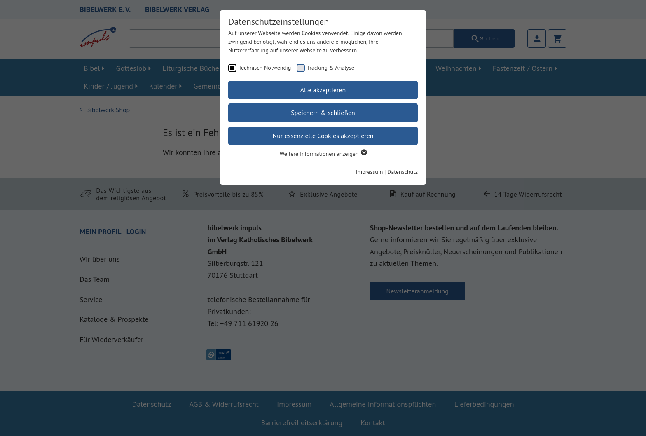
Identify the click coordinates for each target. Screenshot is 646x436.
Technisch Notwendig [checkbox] (265, 67)
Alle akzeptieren (323, 90)
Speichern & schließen (323, 112)
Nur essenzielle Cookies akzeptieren (322, 135)
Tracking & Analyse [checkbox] (330, 67)
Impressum (369, 172)
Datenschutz (402, 172)
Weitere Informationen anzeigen (323, 153)
